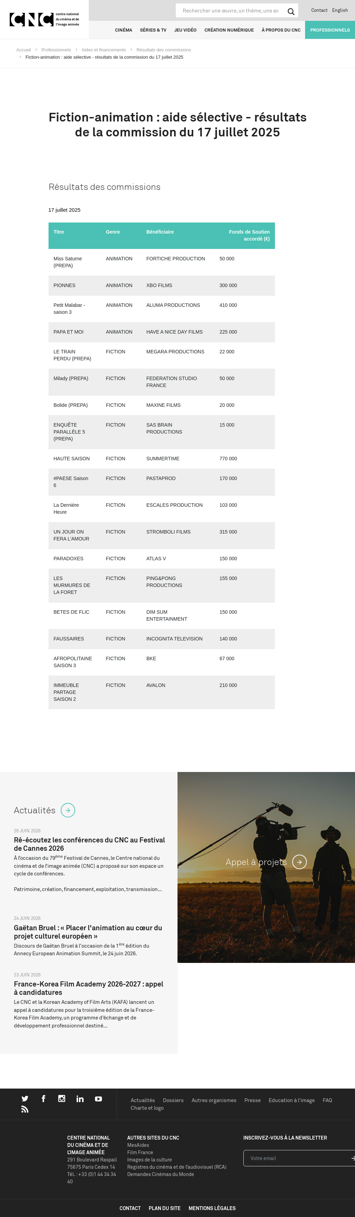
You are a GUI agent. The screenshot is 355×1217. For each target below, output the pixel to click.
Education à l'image (292, 1100)
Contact (319, 10)
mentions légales (212, 1208)
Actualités (143, 1100)
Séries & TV (153, 30)
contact (130, 1208)
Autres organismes (214, 1100)
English (340, 10)
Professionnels (330, 30)
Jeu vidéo (185, 30)
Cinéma (123, 30)
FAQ (327, 1100)
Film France (140, 1152)
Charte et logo (147, 1108)
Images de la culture (149, 1160)
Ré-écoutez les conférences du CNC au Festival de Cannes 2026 (89, 844)
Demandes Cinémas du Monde (160, 1174)
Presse (252, 1100)
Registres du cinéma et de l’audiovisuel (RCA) (176, 1167)
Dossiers (173, 1100)
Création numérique (229, 30)
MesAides (138, 1145)
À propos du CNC (281, 30)
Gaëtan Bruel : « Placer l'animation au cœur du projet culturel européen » (88, 931)
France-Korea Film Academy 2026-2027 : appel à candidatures (88, 988)
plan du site (165, 1208)
